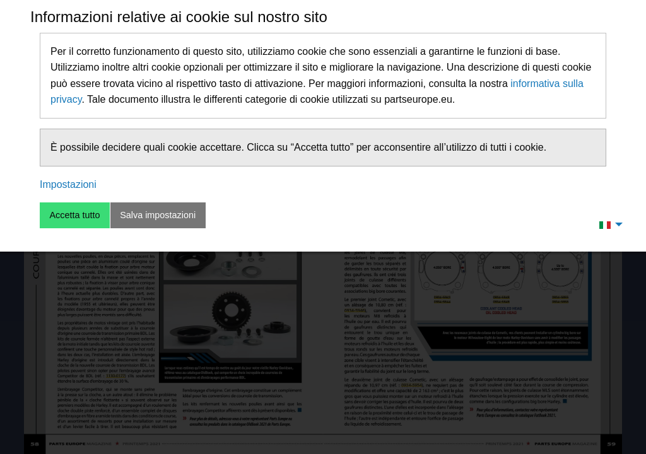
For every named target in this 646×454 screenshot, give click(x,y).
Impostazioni (68, 184)
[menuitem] (607, 224)
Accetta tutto (74, 215)
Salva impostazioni (158, 215)
